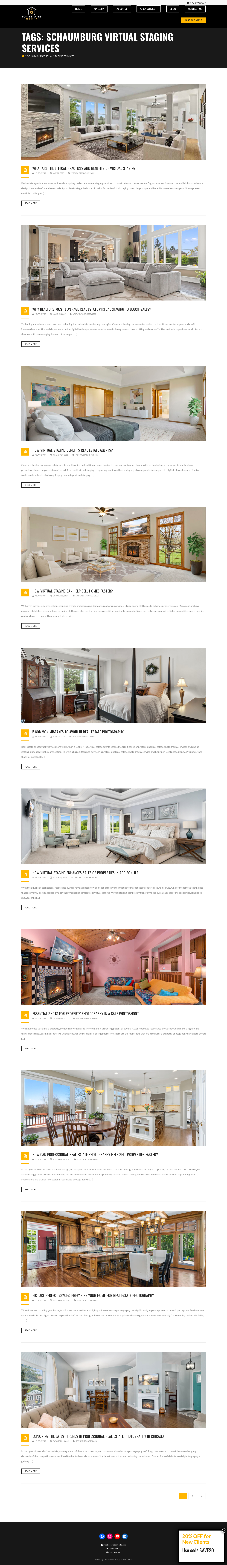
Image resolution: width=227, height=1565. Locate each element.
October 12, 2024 (59, 596)
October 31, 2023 (59, 1441)
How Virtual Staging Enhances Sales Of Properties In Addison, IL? (85, 872)
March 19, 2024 (58, 877)
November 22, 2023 (60, 1159)
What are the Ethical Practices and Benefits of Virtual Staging (83, 168)
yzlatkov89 (39, 173)
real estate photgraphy (84, 736)
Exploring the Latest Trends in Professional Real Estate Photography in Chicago (98, 1436)
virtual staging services (82, 173)
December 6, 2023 (59, 1018)
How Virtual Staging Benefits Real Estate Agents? (72, 450)
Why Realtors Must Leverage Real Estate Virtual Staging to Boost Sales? (91, 309)
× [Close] (224, 1530)
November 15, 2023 (60, 1300)
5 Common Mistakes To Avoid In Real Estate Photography (78, 731)
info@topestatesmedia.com (113, 1545)
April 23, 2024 (58, 736)
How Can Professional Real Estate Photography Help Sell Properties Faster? (95, 1154)
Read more (31, 203)
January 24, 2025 (59, 455)
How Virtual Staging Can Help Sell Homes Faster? (72, 591)
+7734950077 (198, 2)
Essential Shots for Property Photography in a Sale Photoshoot (85, 1013)
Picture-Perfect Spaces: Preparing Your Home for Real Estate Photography (93, 1295)
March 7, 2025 (58, 314)
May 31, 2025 (57, 173)
